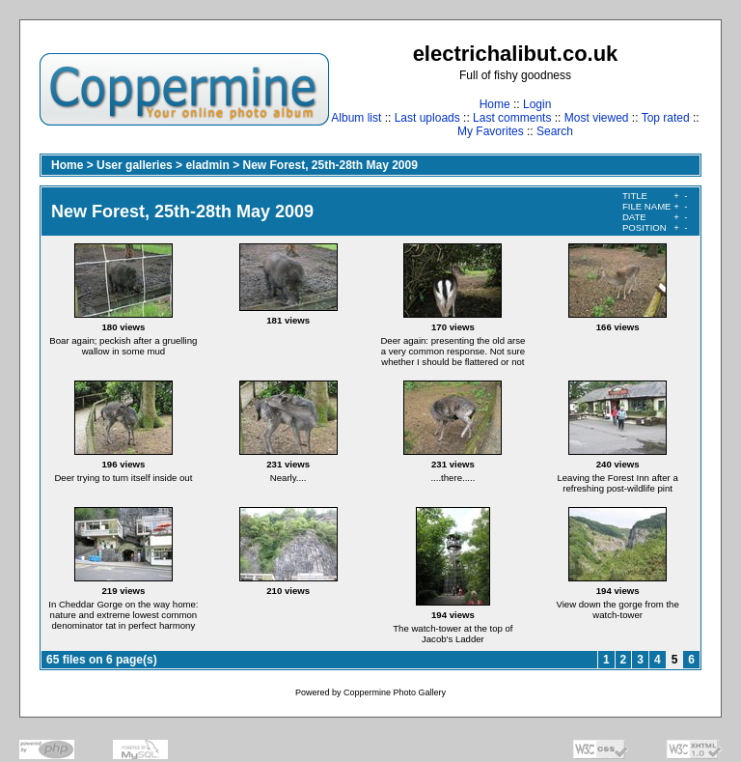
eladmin (207, 165)
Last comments (512, 118)
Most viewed (596, 118)
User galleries (134, 165)
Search (554, 131)
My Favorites (490, 131)
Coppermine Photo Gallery (394, 692)
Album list (356, 118)
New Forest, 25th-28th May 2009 (329, 165)
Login (537, 104)
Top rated (666, 118)
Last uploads (427, 118)
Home (495, 104)
